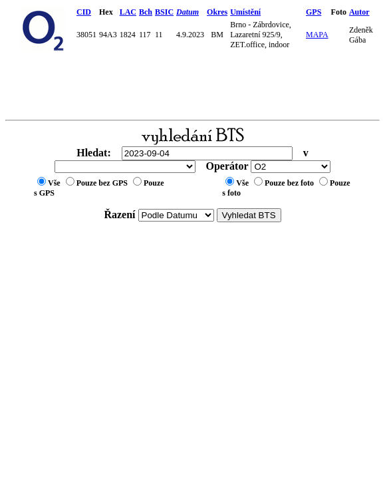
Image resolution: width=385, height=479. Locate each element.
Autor (359, 12)
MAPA (317, 34)
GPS (313, 12)
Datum (187, 12)
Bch (145, 12)
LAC (128, 12)
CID (83, 12)
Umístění (245, 12)
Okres (217, 12)
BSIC (164, 12)
